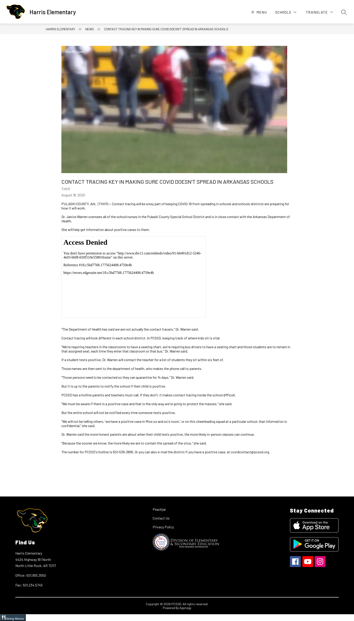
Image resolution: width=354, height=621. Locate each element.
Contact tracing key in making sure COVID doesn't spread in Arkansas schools (166, 29)
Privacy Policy (163, 527)
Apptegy (185, 608)
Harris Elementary (60, 29)
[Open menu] (258, 12)
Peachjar (159, 509)
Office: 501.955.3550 (30, 575)
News (89, 29)
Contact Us (161, 518)
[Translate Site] (319, 12)
